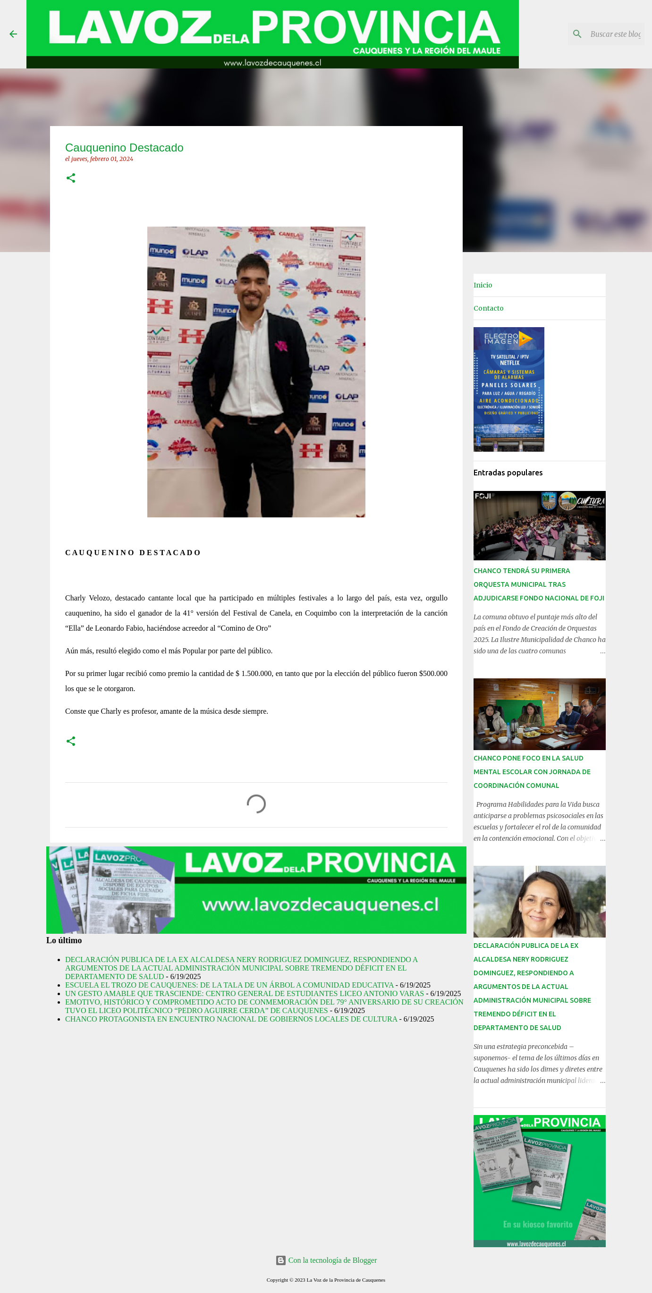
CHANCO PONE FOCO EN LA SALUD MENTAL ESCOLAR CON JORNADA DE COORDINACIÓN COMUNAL (532, 771)
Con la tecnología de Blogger (326, 1260)
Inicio (483, 285)
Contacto (489, 308)
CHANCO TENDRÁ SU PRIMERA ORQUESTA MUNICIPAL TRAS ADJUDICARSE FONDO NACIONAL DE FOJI (539, 584)
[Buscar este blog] (594, 34)
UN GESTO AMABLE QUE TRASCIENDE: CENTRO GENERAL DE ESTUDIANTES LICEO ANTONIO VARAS (244, 993)
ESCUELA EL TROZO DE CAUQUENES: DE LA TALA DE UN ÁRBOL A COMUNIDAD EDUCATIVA (229, 985)
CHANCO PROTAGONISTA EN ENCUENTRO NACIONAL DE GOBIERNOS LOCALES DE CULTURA (231, 1019)
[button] (70, 178)
